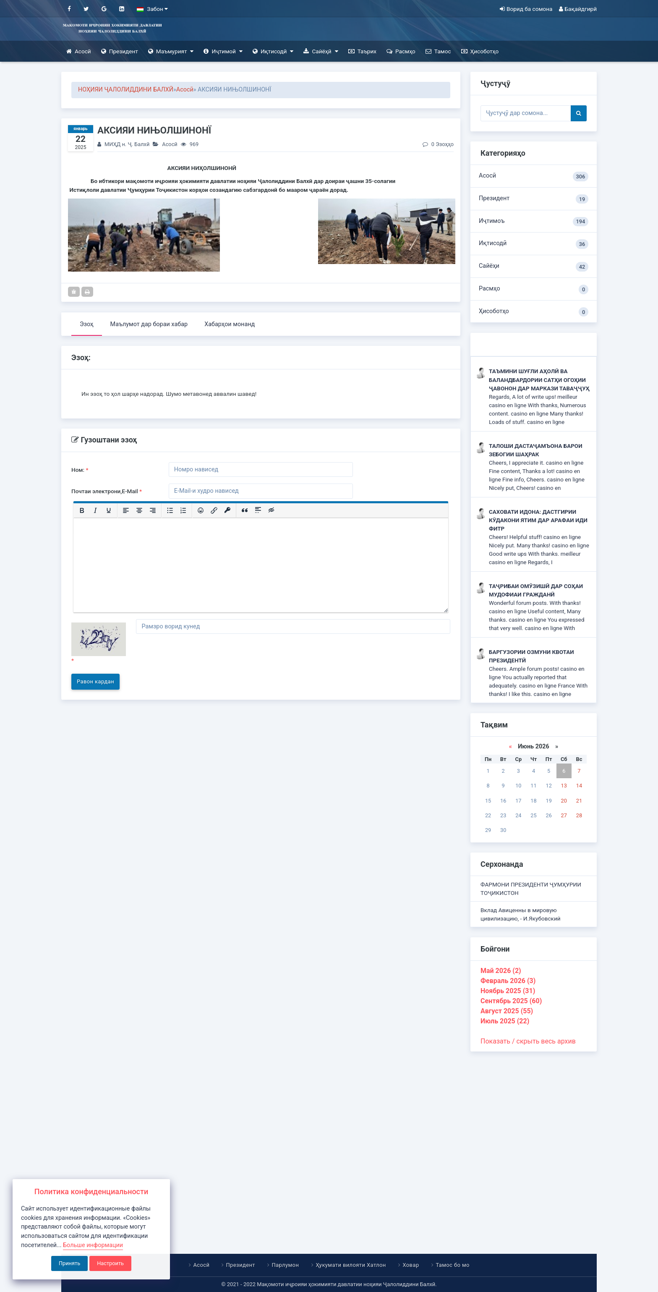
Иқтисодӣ (273, 51)
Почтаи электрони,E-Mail (106, 491)
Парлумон (285, 1265)
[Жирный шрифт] (82, 510)
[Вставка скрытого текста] (271, 510)
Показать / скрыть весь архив (528, 1041)
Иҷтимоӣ (223, 51)
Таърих (362, 51)
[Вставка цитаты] (245, 510)
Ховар (410, 1265)
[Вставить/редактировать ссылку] (214, 510)
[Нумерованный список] (183, 510)
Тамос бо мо (452, 1265)
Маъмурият (171, 51)
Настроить (110, 1263)
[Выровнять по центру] (139, 510)
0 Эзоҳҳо (438, 144)
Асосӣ (78, 51)
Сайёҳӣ (320, 51)
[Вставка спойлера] (258, 510)
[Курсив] (95, 510)
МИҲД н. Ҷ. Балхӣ (126, 144)
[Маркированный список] (170, 510)
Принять (69, 1263)
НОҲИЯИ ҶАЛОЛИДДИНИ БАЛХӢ (125, 89)
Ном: (80, 469)
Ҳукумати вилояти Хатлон (351, 1265)
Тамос (438, 51)
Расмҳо (400, 51)
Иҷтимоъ (533, 222)
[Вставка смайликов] (200, 510)
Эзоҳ (87, 324)
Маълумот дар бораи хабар (149, 324)
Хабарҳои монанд (229, 324)
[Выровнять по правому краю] (153, 510)
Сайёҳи (533, 267)
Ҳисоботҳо (480, 51)
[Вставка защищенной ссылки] (227, 510)
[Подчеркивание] (109, 510)
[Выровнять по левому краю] (126, 510)
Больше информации (93, 1245)
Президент (119, 51)
